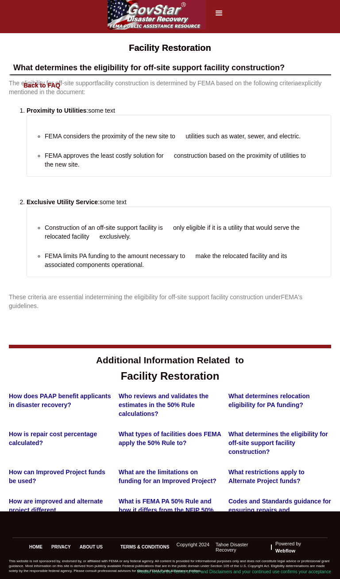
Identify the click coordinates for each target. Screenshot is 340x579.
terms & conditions (145, 547)
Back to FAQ (41, 85)
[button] (219, 15)
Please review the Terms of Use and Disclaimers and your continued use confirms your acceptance (234, 571)
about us (91, 547)
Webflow (285, 550)
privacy (61, 547)
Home (35, 547)
